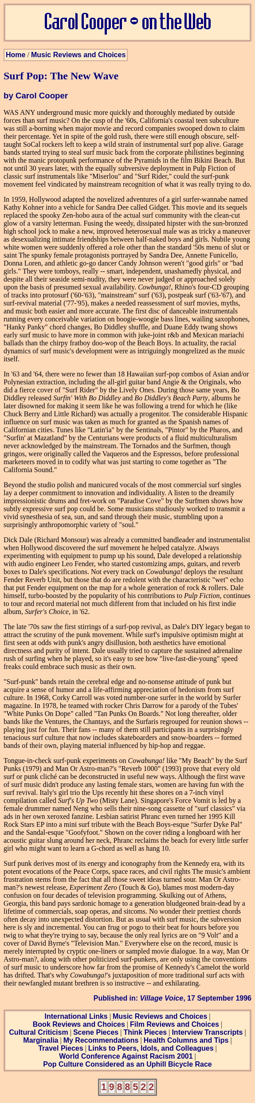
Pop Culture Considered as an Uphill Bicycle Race (127, 1064)
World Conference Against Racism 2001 (125, 1056)
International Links (75, 1016)
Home (15, 55)
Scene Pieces (95, 1032)
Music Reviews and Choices (78, 55)
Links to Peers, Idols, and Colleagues (151, 1048)
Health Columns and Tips (186, 1040)
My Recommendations (101, 1040)
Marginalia (40, 1040)
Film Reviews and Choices (174, 1024)
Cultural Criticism (38, 1032)
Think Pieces (145, 1032)
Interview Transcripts (207, 1032)
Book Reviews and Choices (79, 1024)
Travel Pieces (60, 1048)
